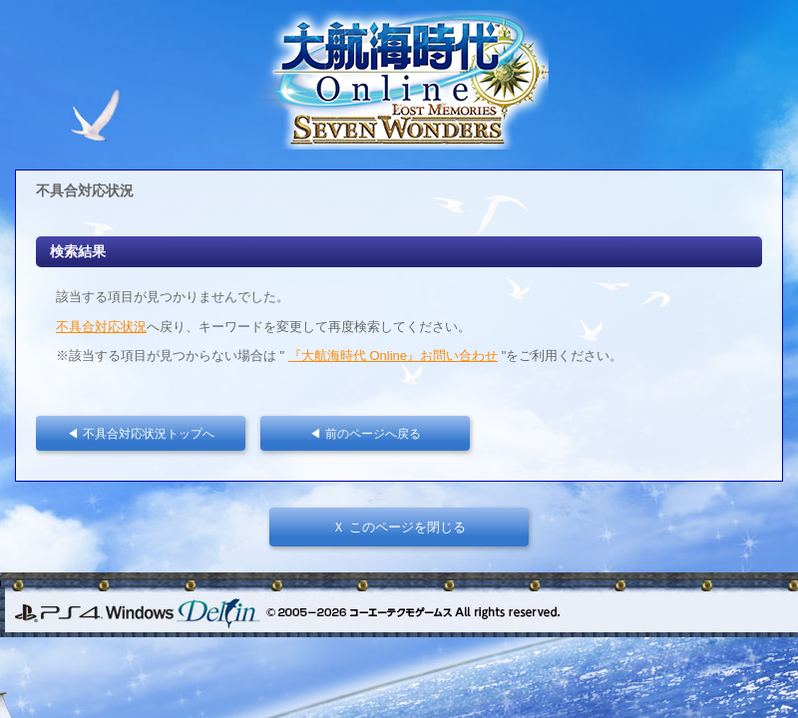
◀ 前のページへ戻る (370, 433)
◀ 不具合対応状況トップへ (146, 433)
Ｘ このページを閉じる (399, 527)
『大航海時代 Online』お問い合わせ (393, 355)
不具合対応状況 (101, 326)
